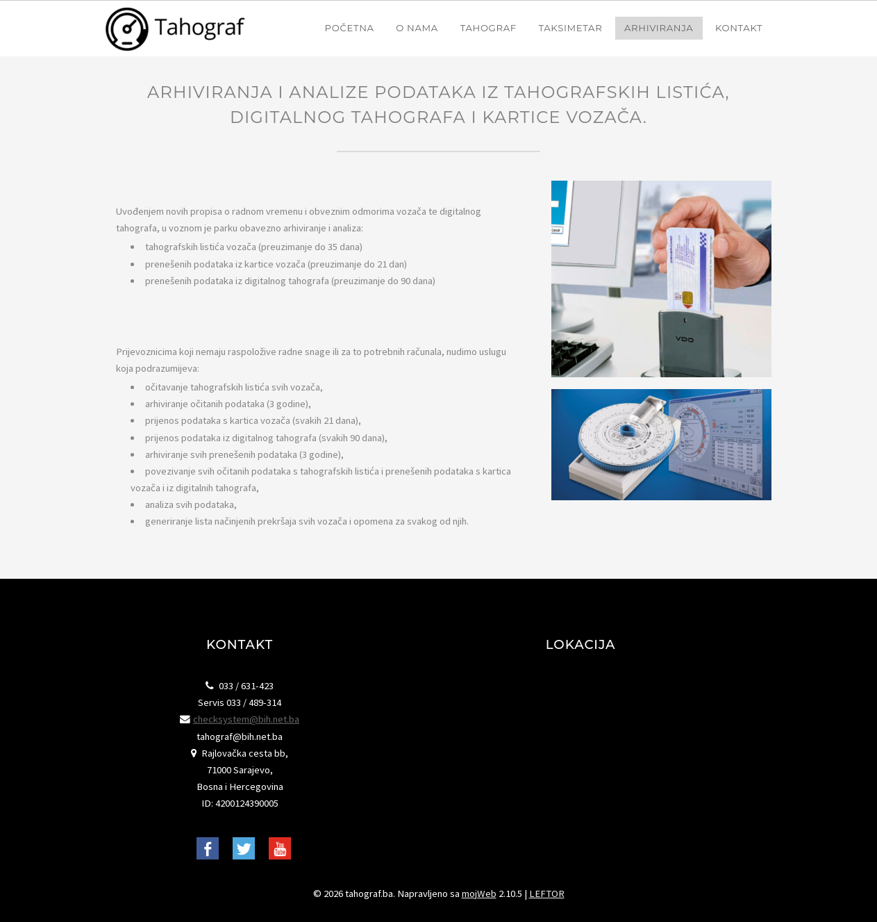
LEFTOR (547, 893)
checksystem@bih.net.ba (246, 719)
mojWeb (479, 893)
